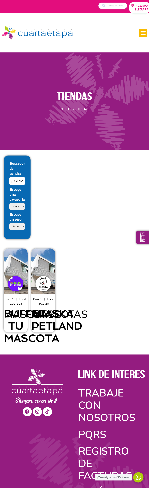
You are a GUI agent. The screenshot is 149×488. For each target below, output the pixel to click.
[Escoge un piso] (17, 226)
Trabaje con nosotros (106, 405)
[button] (143, 33)
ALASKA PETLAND (56, 320)
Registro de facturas (105, 463)
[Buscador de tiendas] (17, 181)
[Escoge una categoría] (17, 206)
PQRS (92, 434)
